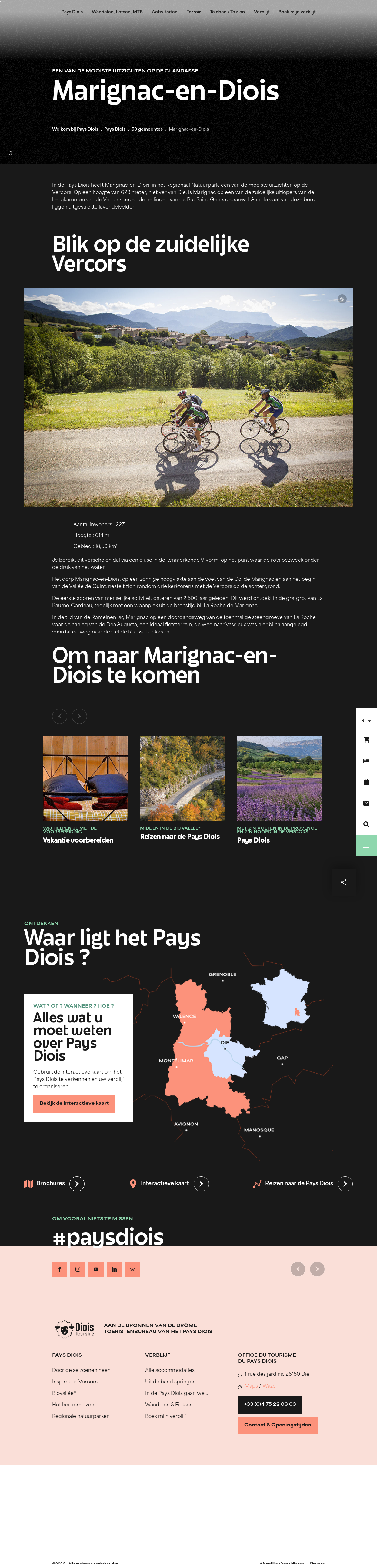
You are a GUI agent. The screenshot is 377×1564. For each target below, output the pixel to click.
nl (363, 721)
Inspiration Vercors (75, 1382)
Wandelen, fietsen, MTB (117, 12)
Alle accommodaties (170, 1370)
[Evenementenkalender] (366, 782)
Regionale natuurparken (81, 1416)
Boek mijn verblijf (297, 12)
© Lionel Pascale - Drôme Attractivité (342, 298)
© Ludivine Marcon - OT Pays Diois (10, 153)
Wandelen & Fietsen (169, 1405)
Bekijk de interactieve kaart (74, 1103)
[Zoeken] (366, 824)
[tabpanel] (188, 783)
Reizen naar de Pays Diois (293, 1183)
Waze (269, 1386)
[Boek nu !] (366, 739)
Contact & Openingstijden (277, 1425)
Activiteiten (165, 12)
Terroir (194, 12)
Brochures (44, 1183)
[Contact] (366, 803)
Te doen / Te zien (227, 12)
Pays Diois (72, 12)
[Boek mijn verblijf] (366, 760)
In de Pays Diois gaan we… (176, 1393)
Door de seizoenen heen (81, 1370)
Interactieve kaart (159, 1183)
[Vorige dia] (59, 716)
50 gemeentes (147, 129)
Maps (251, 1386)
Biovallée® (64, 1393)
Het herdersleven (73, 1405)
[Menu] (366, 845)
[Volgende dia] (79, 716)
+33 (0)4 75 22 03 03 (270, 1404)
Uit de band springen (170, 1382)
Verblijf (261, 12)
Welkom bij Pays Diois (75, 129)
